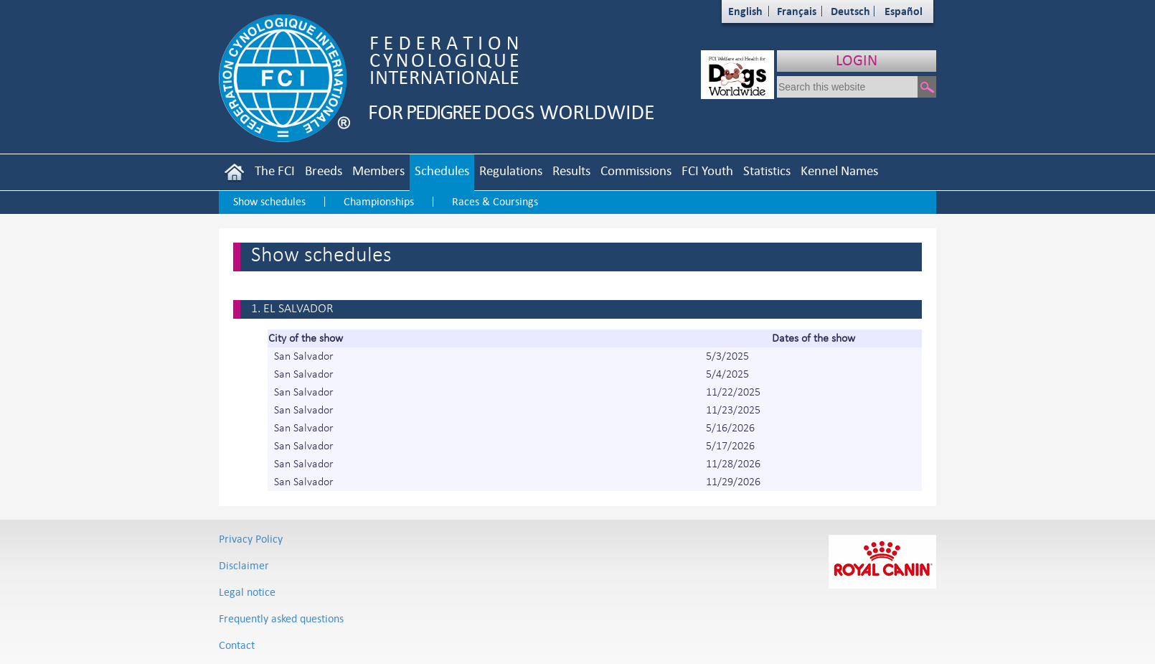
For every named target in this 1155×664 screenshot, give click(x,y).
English (745, 11)
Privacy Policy (251, 539)
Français (796, 11)
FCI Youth (707, 170)
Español (904, 11)
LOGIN (856, 60)
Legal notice (247, 592)
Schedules (442, 170)
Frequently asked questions (281, 618)
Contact (237, 645)
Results (571, 170)
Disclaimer (244, 565)
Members (378, 170)
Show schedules (269, 201)
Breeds (323, 170)
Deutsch (850, 11)
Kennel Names (839, 170)
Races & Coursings (495, 201)
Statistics (767, 170)
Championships (379, 201)
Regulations (510, 170)
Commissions (635, 170)
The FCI (275, 170)
